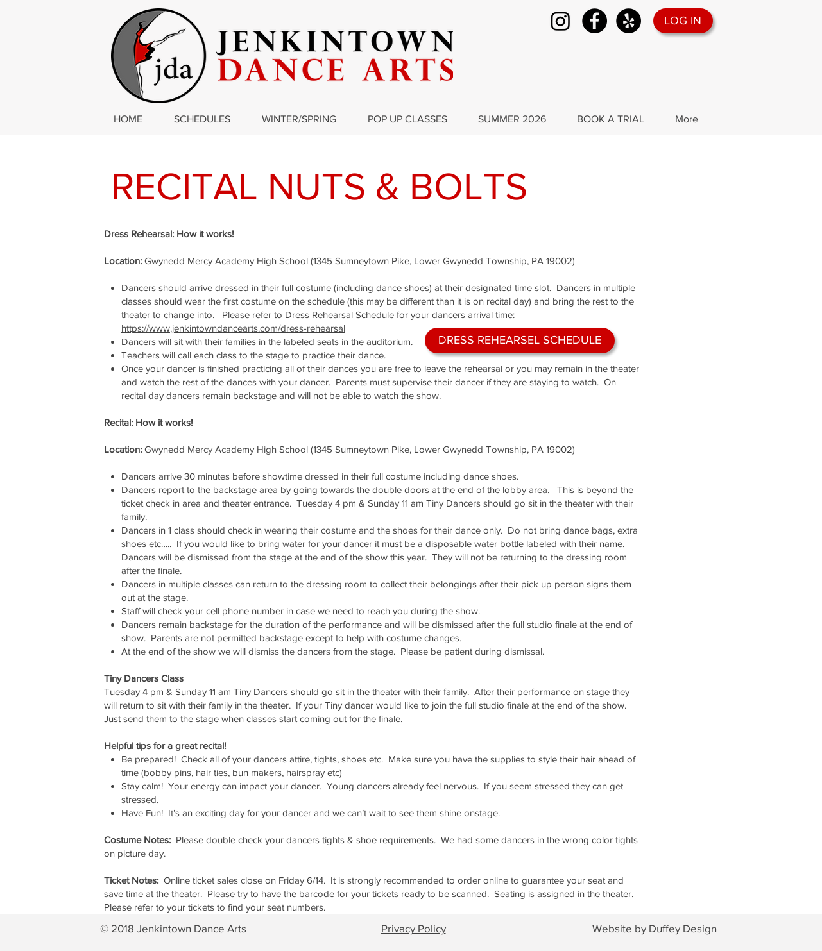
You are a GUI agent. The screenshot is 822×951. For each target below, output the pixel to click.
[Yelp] (628, 20)
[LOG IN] (683, 20)
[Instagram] (560, 20)
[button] (208, 119)
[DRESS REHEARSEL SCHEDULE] (520, 340)
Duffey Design (683, 928)
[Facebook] (594, 20)
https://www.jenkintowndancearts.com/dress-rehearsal (233, 328)
